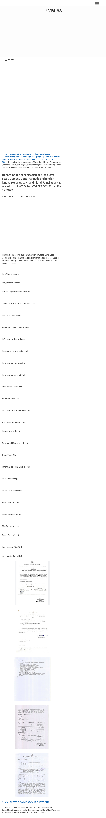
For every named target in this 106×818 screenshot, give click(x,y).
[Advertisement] (32, 86)
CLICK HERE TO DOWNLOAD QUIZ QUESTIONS (25, 802)
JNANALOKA (53, 10)
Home (4, 154)
